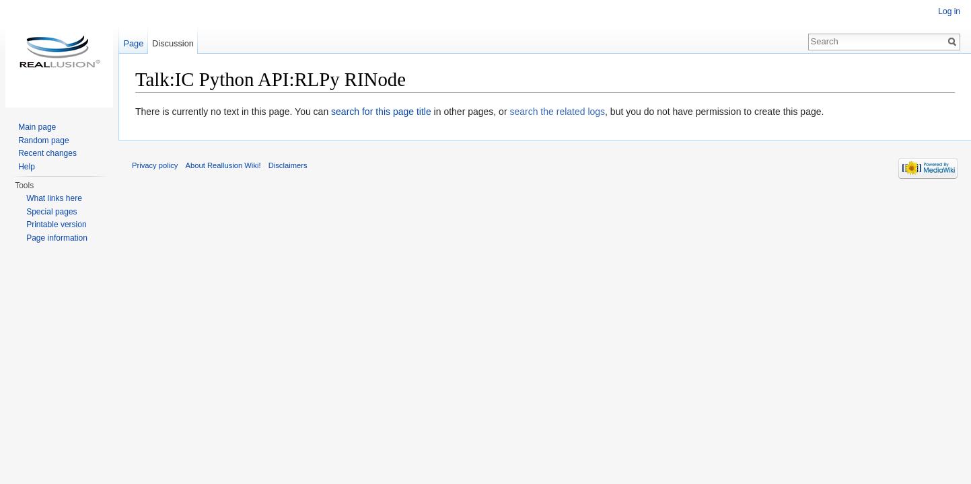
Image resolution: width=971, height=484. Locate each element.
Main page (37, 127)
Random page (43, 140)
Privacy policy (155, 165)
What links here (54, 198)
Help (26, 166)
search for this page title (381, 111)
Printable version (56, 224)
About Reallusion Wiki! (223, 165)
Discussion (173, 43)
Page (133, 43)
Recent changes (47, 153)
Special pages (51, 211)
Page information (56, 238)
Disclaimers (288, 165)
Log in (949, 11)
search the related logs (557, 111)
